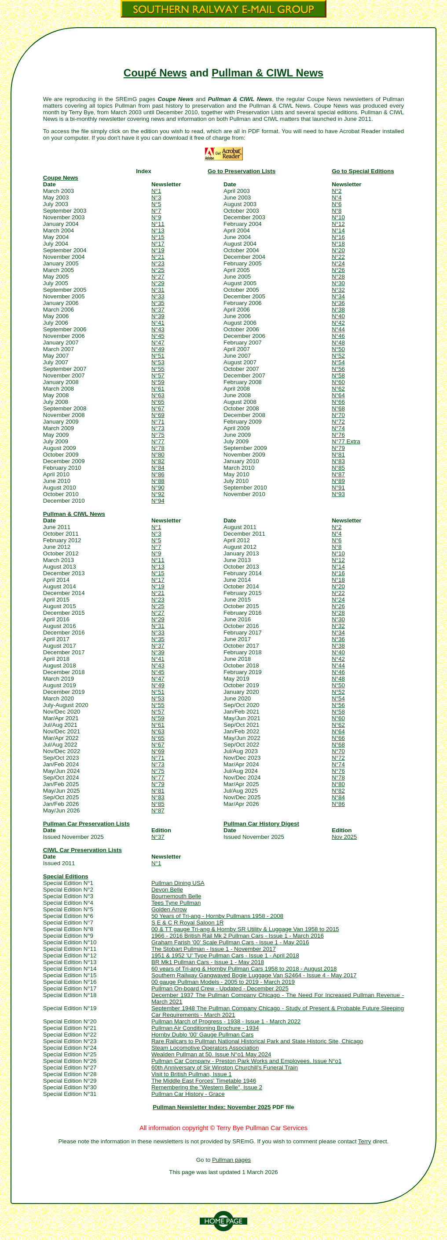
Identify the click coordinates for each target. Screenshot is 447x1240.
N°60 (338, 382)
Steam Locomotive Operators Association (205, 1047)
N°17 (158, 243)
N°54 (338, 362)
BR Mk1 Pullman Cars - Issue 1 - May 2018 (207, 962)
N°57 (158, 375)
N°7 (156, 210)
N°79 (338, 448)
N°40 (338, 316)
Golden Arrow (169, 909)
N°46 (338, 336)
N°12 (338, 224)
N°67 (158, 408)
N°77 (158, 441)
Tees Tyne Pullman (176, 902)
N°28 (338, 276)
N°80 (158, 454)
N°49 (158, 349)
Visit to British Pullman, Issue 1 (191, 1074)
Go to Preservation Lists (241, 171)
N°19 (158, 250)
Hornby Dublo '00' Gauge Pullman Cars (202, 1034)
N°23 (158, 263)
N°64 (338, 395)
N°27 (158, 276)
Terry (364, 1141)
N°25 (158, 270)
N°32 (338, 289)
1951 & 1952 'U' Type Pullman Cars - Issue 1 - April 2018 (225, 955)
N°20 (338, 250)
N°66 (338, 402)
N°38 (338, 309)
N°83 (338, 461)
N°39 (158, 316)
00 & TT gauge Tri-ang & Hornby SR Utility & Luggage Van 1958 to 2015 (245, 929)
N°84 (158, 467)
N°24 (338, 263)
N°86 (158, 474)
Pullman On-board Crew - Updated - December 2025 (220, 988)
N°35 (158, 303)
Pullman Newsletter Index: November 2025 (212, 1107)
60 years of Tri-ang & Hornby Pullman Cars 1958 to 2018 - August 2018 (244, 968)
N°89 (338, 481)
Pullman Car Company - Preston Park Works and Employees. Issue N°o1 (246, 1061)
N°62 (338, 388)
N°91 (338, 487)
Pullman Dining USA (178, 883)
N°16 (338, 237)
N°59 (158, 382)
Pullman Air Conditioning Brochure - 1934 (205, 1028)
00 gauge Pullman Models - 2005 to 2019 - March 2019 (223, 982)
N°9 (156, 217)
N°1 (156, 191)
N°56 (338, 369)
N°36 (338, 303)
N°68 (338, 408)
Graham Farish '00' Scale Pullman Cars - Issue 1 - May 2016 (230, 942)
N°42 (338, 322)
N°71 (158, 421)
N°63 (158, 395)
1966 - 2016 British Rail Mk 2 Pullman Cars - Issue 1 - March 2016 (237, 935)
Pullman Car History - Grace (188, 1094)
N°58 (338, 375)
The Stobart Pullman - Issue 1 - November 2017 (213, 949)
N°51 (158, 355)
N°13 (158, 230)
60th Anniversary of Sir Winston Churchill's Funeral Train (224, 1067)
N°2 (336, 191)
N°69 (158, 415)
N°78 (158, 448)
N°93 (338, 494)
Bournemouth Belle (176, 896)
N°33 (158, 296)
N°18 (338, 243)
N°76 (338, 434)
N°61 (158, 388)
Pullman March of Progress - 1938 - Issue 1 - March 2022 (225, 1021)
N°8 (336, 210)
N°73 (158, 428)
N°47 (158, 342)
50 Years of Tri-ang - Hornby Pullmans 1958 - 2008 (217, 916)
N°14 (338, 230)
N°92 (158, 494)
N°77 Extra (346, 441)
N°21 (158, 257)
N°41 (158, 322)
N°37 (158, 309)
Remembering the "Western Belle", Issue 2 (206, 1087)
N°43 (158, 329)
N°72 (338, 421)
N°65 (158, 402)
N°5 (156, 204)
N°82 (158, 461)
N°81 (338, 454)
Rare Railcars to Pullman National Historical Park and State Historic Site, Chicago (257, 1041)
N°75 (158, 434)
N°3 (156, 197)
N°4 (336, 197)
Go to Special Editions (363, 171)
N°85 (338, 467)
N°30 (338, 283)
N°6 (336, 204)
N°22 (338, 257)
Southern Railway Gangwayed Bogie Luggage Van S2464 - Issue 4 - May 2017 (254, 975)
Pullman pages (231, 1160)
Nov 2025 (344, 837)
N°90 (158, 487)
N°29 (158, 283)
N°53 (158, 362)
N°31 (158, 289)
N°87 (338, 474)
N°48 (338, 342)
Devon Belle (167, 889)
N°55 (158, 369)
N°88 (158, 481)
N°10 (338, 217)
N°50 (338, 349)
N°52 (338, 355)
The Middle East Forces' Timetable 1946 (203, 1080)
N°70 (338, 415)
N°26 (338, 270)
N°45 (158, 336)
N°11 (158, 224)
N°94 (158, 500)
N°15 (158, 237)
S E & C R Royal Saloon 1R (187, 922)
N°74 (338, 428)
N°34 (338, 296)
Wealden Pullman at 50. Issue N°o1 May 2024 (211, 1054)
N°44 (338, 329)
